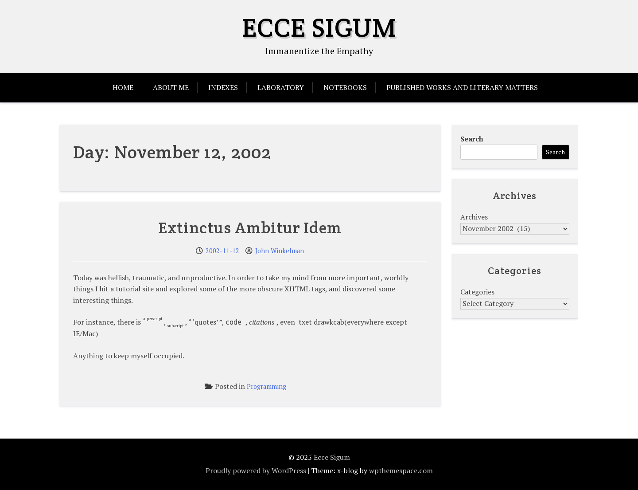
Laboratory (280, 87)
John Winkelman (279, 251)
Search (471, 139)
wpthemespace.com (401, 470)
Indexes (223, 87)
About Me (171, 87)
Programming (266, 386)
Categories (477, 292)
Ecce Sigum (319, 27)
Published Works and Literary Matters (462, 87)
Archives (474, 217)
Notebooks (345, 87)
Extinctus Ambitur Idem (250, 227)
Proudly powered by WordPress (256, 470)
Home (123, 87)
